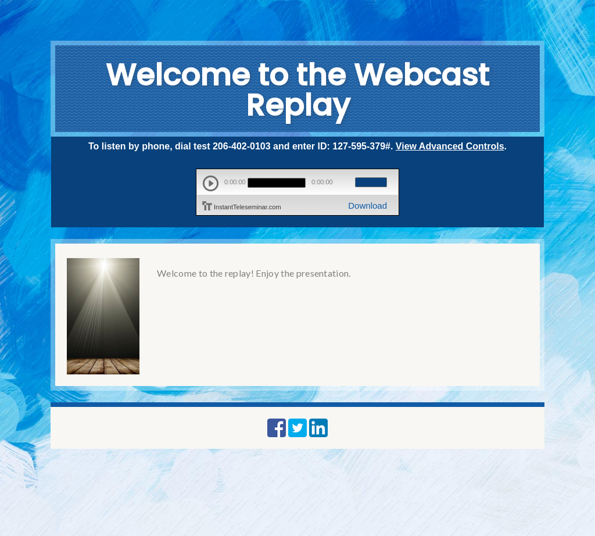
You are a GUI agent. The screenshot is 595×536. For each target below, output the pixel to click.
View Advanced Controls (450, 146)
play (210, 183)
